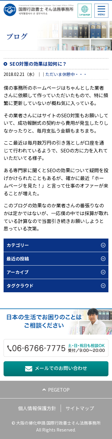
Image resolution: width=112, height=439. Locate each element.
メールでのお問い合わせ (61, 367)
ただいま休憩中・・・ (66, 74)
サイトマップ (79, 408)
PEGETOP (59, 389)
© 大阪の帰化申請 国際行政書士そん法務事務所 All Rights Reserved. (56, 426)
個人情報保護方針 (37, 408)
